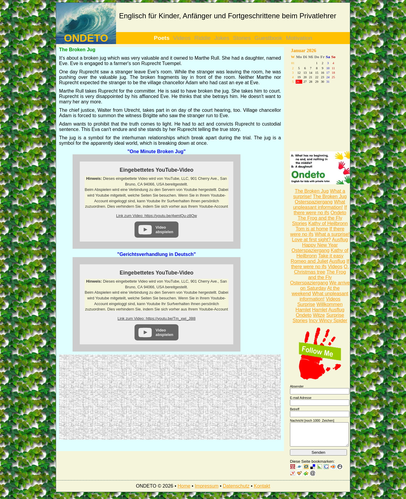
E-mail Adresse (301, 397)
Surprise (306, 304)
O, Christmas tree (321, 269)
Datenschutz (236, 490)
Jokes (221, 38)
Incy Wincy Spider (328, 320)
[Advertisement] (114, 396)
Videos (181, 38)
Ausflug (340, 239)
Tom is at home (312, 228)
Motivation (299, 38)
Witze (319, 315)
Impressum (206, 490)
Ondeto (338, 212)
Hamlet (303, 309)
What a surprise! (332, 234)
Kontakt (262, 490)
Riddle (202, 38)
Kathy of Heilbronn (328, 223)
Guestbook (268, 38)
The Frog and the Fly (320, 218)
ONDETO (86, 38)
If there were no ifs (320, 210)
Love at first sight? (311, 239)
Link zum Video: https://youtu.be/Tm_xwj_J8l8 (157, 318)
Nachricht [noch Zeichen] (312, 420)
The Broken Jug (312, 191)
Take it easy (330, 255)
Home (184, 490)
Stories (242, 38)
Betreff (294, 409)
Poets (161, 38)
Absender (297, 386)
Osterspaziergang (314, 201)
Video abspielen (164, 229)
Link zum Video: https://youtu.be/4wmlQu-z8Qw (156, 215)
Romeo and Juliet (309, 261)
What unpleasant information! (319, 204)
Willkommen (329, 304)
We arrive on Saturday (325, 285)
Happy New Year (320, 245)
